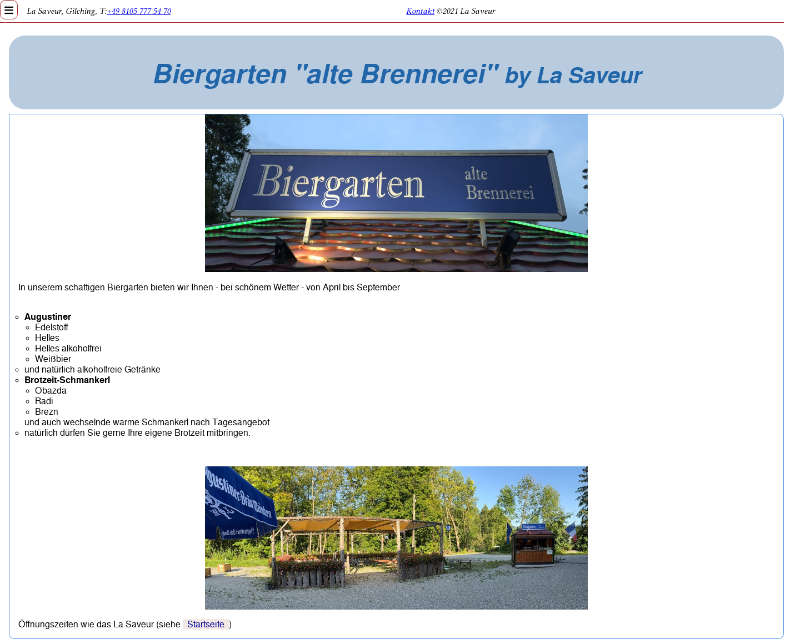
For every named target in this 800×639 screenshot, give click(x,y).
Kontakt (420, 11)
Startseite (205, 624)
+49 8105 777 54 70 (139, 11)
